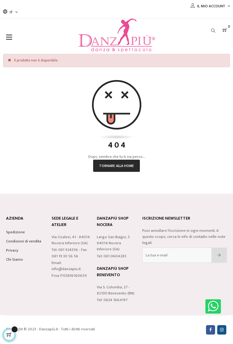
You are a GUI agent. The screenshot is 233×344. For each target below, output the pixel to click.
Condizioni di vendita (23, 241)
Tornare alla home (116, 166)
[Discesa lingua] (10, 12)
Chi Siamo (14, 259)
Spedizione (15, 232)
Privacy (12, 250)
